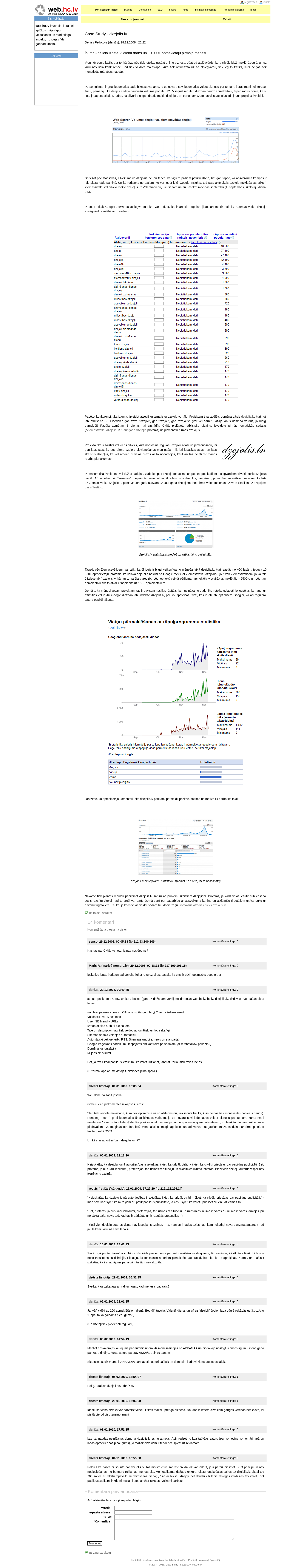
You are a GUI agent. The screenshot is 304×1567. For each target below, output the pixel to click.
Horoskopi (203, 1560)
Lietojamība (145, 9)
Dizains (128, 9)
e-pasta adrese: (100, 1512)
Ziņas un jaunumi (132, 19)
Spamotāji (215, 1560)
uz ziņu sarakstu (98, 1552)
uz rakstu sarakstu (99, 913)
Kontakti (135, 1560)
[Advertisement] (57, 80)
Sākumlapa (86, 9)
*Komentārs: (102, 1521)
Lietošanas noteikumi (153, 1560)
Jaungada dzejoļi (133, 430)
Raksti (227, 19)
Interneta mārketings (205, 9)
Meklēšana (265, 9)
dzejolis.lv (247, 416)
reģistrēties (250, 2)
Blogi (253, 9)
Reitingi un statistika (233, 9)
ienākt (267, 2)
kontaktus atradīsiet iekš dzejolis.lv (202, 905)
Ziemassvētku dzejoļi (101, 430)
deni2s (93, 989)
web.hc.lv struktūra (176, 1560)
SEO (159, 9)
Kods (185, 9)
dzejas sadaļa (120, 91)
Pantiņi (192, 1560)
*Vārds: (106, 1508)
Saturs (172, 9)
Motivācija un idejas (106, 9)
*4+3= (107, 1517)
